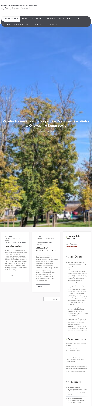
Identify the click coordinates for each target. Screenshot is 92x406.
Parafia (25, 19)
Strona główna (10, 19)
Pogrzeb (51, 19)
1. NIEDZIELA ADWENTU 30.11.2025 (46, 250)
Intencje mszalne (19, 243)
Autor (10, 237)
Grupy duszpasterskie (69, 19)
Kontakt (39, 24)
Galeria (6, 24)
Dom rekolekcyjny (22, 24)
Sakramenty (38, 19)
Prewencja (52, 24)
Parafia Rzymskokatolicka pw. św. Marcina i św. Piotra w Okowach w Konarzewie (19, 6)
